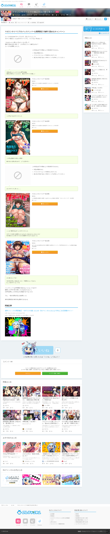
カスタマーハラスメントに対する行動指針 (60, 518)
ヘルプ (51, 520)
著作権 (77, 514)
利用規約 (52, 516)
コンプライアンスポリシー (81, 524)
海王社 (12, 22)
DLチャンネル (8, 5)
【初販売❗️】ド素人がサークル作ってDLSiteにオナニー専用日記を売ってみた (51, 455)
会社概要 (52, 514)
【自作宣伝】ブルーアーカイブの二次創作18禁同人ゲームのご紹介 (71, 455)
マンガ (69, 14)
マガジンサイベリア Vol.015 (40, 79)
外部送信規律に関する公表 (81, 522)
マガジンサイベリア (22, 22)
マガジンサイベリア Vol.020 (40, 121)
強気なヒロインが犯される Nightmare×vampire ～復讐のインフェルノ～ (12, 399)
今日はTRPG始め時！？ (10, 454)
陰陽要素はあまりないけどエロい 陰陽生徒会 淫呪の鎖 (99, 52)
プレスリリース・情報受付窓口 (57, 524)
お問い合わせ (53, 522)
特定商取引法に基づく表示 (81, 518)
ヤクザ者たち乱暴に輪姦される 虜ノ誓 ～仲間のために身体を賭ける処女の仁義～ (71, 423)
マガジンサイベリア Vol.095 (40, 194)
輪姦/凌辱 (41, 22)
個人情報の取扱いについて (81, 520)
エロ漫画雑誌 (33, 22)
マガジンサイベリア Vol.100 (40, 241)
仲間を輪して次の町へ (29, 421)
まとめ (12, 505)
